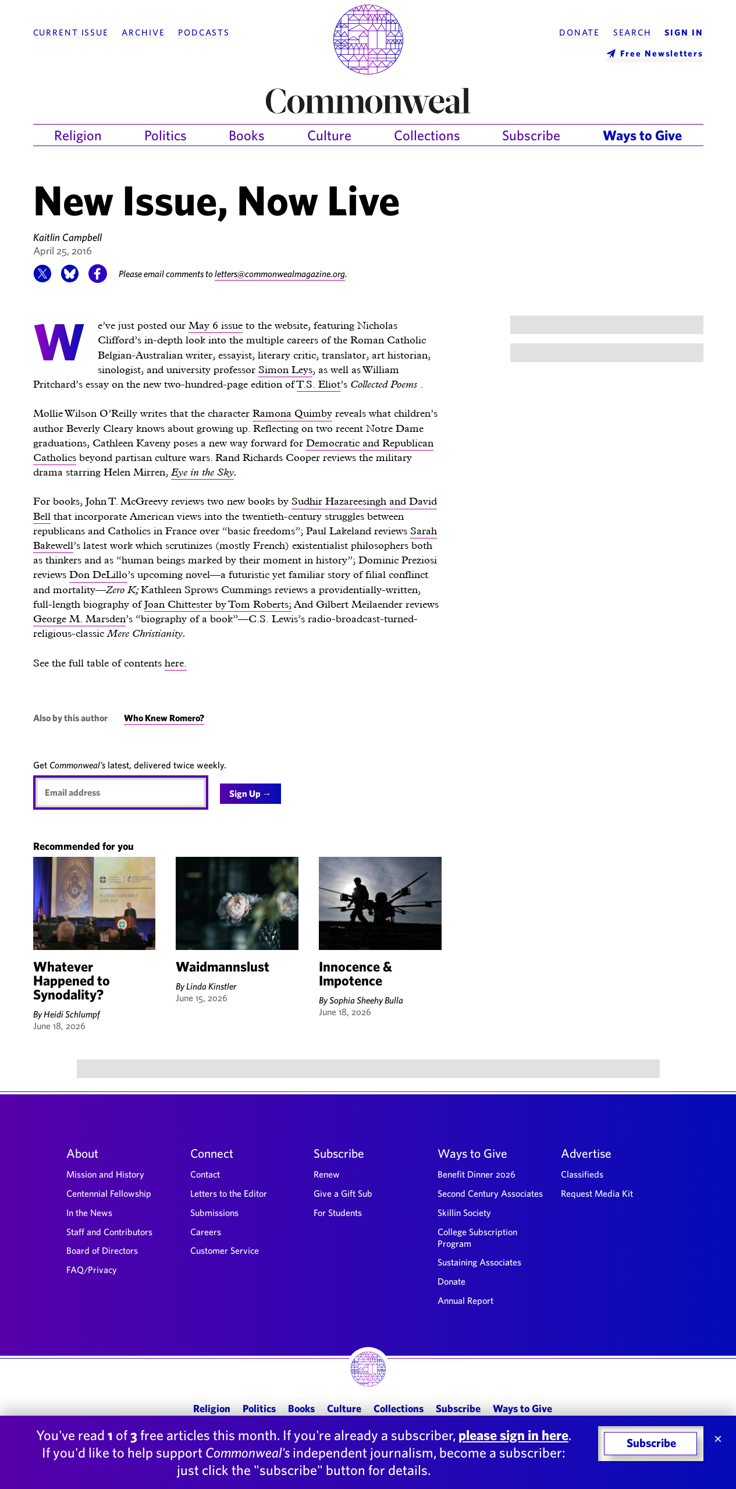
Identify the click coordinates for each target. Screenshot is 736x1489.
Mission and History (105, 1174)
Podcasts (204, 32)
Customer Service (224, 1250)
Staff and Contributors (109, 1231)
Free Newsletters (661, 53)
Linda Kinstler (211, 986)
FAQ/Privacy (91, 1269)
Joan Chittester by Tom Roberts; (217, 604)
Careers (205, 1231)
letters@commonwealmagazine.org (280, 273)
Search (632, 32)
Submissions (214, 1212)
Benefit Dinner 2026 (476, 1174)
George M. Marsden (79, 618)
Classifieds (582, 1174)
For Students (338, 1212)
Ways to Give (642, 135)
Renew (327, 1174)
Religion (78, 135)
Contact (205, 1174)
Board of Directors (102, 1250)
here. (176, 663)
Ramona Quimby (292, 413)
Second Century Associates (490, 1193)
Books (247, 135)
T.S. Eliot (318, 384)
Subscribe (531, 135)
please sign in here (513, 1435)
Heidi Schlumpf (72, 1014)
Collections (427, 135)
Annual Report (465, 1300)
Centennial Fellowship (108, 1193)
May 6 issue (216, 325)
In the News (89, 1212)
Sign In (683, 32)
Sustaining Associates (479, 1262)
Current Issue (71, 32)
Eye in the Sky (202, 472)
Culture (329, 135)
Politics (165, 135)
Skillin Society (464, 1212)
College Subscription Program (477, 1237)
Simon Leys (285, 369)
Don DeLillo (98, 574)
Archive (143, 32)
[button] (42, 279)
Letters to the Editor (228, 1193)
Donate (579, 32)
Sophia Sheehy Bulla (366, 1000)
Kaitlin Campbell (67, 237)
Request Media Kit (597, 1193)
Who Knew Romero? (164, 717)
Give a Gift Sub (343, 1193)
